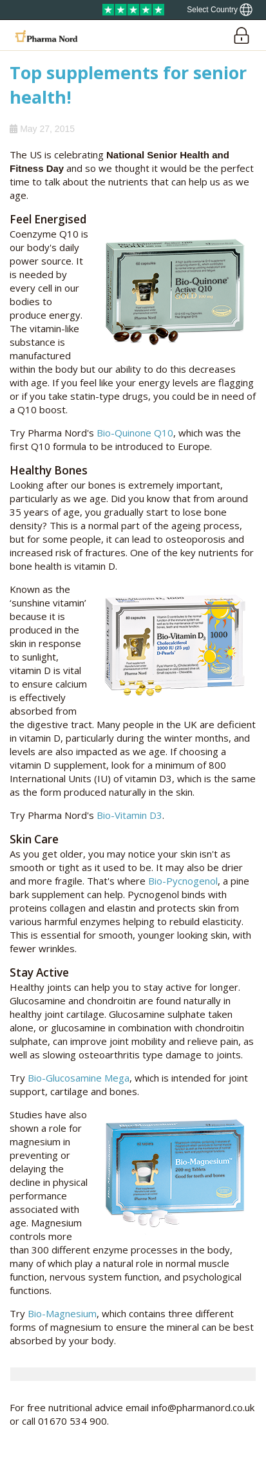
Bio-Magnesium (62, 1313)
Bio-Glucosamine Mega (78, 1077)
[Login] (241, 35)
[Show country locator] (219, 9)
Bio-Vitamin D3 (129, 815)
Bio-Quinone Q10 (135, 432)
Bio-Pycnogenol (183, 880)
